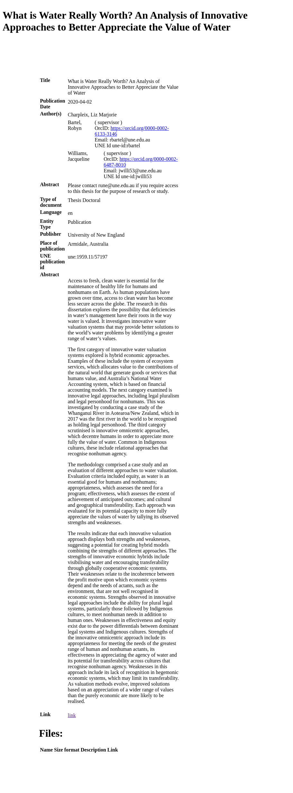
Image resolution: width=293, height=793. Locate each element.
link (72, 715)
